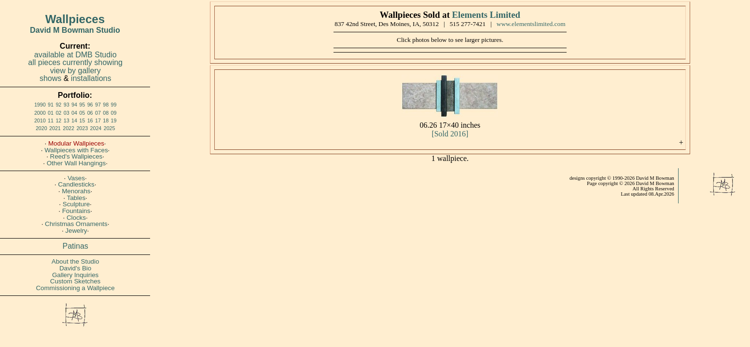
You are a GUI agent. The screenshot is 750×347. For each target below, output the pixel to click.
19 (114, 120)
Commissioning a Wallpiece (75, 288)
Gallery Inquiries (75, 275)
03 (66, 113)
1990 (40, 104)
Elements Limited (486, 15)
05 (82, 113)
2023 (82, 128)
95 (82, 104)
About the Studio (75, 261)
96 (90, 104)
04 (74, 113)
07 (98, 113)
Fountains (76, 210)
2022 (68, 128)
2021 (55, 128)
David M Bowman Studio (75, 30)
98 (106, 104)
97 (98, 104)
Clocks (76, 217)
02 (58, 113)
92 (58, 104)
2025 (109, 128)
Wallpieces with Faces (76, 150)
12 (58, 120)
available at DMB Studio (75, 55)
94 (74, 104)
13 (66, 120)
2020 (41, 128)
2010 (40, 120)
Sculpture (76, 204)
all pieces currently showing (75, 62)
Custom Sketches (75, 281)
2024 (96, 128)
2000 (40, 113)
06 (90, 113)
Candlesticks (76, 184)
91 (51, 104)
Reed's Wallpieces (76, 156)
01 (51, 113)
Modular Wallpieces (76, 143)
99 (114, 104)
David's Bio (75, 268)
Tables (76, 197)
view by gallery (75, 71)
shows (50, 78)
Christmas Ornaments (76, 223)
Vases (76, 178)
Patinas (75, 246)
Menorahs (76, 191)
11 (51, 120)
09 (114, 113)
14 (74, 120)
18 (106, 120)
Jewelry (76, 230)
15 (82, 120)
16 (90, 120)
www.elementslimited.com (531, 23)
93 (66, 104)
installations (91, 78)
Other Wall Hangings (76, 163)
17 (98, 120)
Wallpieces (75, 19)
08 (106, 113)
